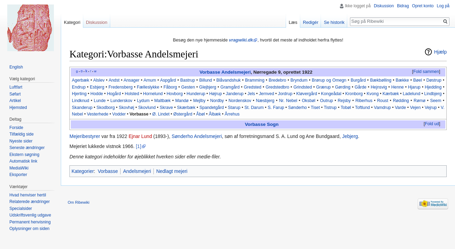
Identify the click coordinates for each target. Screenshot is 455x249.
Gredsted (253, 87)
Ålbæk (215, 114)
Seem (435, 100)
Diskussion (384, 5)
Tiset (315, 107)
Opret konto (423, 5)
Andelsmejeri (236, 72)
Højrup (215, 93)
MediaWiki (18, 168)
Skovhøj (126, 107)
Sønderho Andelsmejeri (197, 136)
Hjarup (414, 87)
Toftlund (362, 107)
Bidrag (403, 5)
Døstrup (434, 80)
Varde (400, 107)
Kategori (72, 22)
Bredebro (277, 80)
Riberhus (364, 100)
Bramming (254, 80)
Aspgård (168, 80)
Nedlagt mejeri (171, 171)
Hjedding (433, 87)
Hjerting (79, 93)
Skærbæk (186, 107)
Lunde (100, 100)
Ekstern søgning (24, 154)
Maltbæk (162, 100)
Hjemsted (18, 107)
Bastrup (187, 80)
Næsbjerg (265, 100)
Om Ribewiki (78, 202)
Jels (251, 93)
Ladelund (411, 93)
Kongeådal (331, 93)
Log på (443, 5)
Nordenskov (240, 100)
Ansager (132, 80)
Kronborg (354, 93)
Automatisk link (23, 161)
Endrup (79, 87)
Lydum (143, 100)
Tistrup (330, 107)
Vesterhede (97, 114)
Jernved (266, 93)
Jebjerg (350, 136)
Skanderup (82, 107)
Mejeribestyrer (84, 136)
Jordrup (285, 93)
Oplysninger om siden (29, 228)
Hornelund (153, 93)
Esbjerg (97, 87)
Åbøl (200, 114)
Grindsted (302, 87)
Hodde (97, 93)
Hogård (114, 93)
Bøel (417, 80)
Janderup (235, 93)
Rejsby (344, 100)
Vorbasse (209, 72)
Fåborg (170, 87)
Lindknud (80, 100)
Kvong (373, 93)
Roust (382, 100)
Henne (397, 87)
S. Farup (276, 107)
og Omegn (336, 80)
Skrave (166, 107)
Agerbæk (80, 80)
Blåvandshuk (228, 80)
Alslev (99, 80)
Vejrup (431, 107)
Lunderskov (121, 100)
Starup (234, 107)
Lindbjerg (433, 93)
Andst (114, 80)
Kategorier (83, 171)
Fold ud (432, 123)
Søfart (15, 94)
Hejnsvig (379, 87)
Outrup (326, 100)
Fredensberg (120, 87)
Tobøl (346, 107)
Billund (205, 80)
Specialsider (20, 208)
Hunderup (196, 93)
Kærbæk (390, 93)
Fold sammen (426, 71)
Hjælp (440, 52)
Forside (16, 127)
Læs (293, 22)
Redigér (311, 22)
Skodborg (105, 107)
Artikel (15, 100)
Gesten (188, 87)
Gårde (360, 87)
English (16, 67)
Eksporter (18, 174)
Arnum (149, 80)
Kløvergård (306, 93)
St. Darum (254, 107)
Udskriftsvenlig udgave (30, 215)
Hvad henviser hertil (27, 195)
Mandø (181, 100)
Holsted (132, 93)
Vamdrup (382, 107)
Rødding (401, 100)
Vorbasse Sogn (262, 124)
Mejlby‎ (199, 100)
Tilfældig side (21, 134)
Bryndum (299, 80)
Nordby (217, 100)
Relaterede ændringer (29, 201)
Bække (402, 80)
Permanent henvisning (29, 222)
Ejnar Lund (140, 136)
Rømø (419, 100)
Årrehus (232, 114)
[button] (426, 71)
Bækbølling (380, 80)
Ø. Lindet (161, 114)
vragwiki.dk (241, 40)
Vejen (415, 107)
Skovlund (147, 107)
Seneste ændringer (27, 147)
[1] (138, 146)
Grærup (323, 87)
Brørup (318, 80)
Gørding (342, 87)
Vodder (119, 114)
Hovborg (175, 93)
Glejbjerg (207, 87)
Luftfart (15, 87)
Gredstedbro (277, 87)
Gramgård (229, 87)
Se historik (334, 22)
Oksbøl (308, 100)
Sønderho (297, 107)
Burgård (358, 80)
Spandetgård (211, 107)
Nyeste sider (20, 141)
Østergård (182, 114)
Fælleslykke (148, 87)
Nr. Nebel (288, 100)
